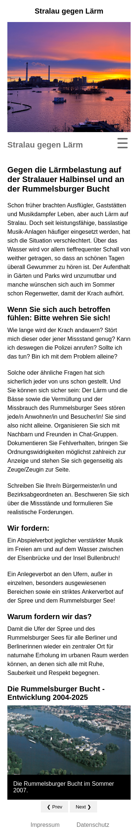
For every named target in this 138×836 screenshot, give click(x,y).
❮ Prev (54, 807)
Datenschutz (93, 825)
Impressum (45, 825)
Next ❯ (83, 807)
